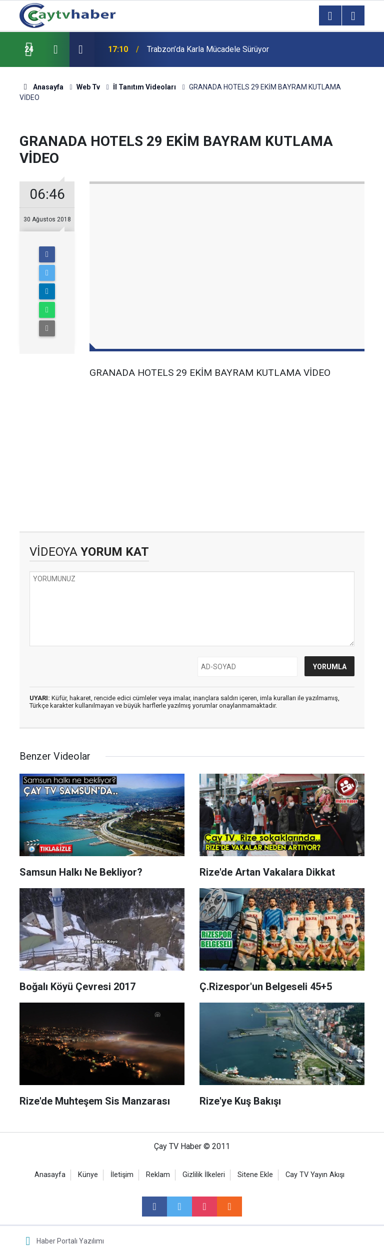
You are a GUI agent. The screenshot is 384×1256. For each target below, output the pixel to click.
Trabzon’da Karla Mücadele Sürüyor (208, 49)
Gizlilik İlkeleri (203, 1175)
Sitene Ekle (255, 1175)
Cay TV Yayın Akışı (315, 1175)
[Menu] (330, 15)
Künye (88, 1175)
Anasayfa (50, 1175)
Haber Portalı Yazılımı (70, 1241)
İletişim (122, 1175)
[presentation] (55, 49)
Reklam (158, 1175)
